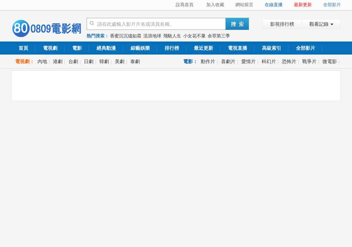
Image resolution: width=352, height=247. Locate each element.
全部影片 (332, 4)
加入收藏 (215, 4)
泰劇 (135, 61)
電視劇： (24, 61)
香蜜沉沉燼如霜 (125, 35)
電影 (77, 48)
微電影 (329, 61)
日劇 (89, 61)
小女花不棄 (194, 35)
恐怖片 (289, 61)
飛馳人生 (172, 35)
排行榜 (172, 48)
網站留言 (244, 4)
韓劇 (104, 61)
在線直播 (274, 4)
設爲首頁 (185, 4)
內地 (42, 61)
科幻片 (269, 61)
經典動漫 (106, 48)
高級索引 (271, 48)
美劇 (119, 61)
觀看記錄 (319, 24)
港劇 (58, 61)
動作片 (208, 61)
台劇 (73, 61)
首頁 (23, 48)
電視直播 (237, 48)
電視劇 (50, 48)
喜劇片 (228, 61)
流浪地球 (152, 35)
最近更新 (203, 48)
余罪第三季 (219, 35)
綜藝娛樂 (140, 48)
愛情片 (248, 61)
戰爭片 (309, 61)
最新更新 (303, 4)
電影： (190, 61)
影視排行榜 (282, 24)
